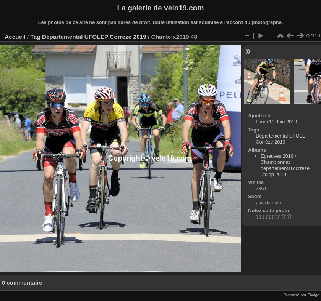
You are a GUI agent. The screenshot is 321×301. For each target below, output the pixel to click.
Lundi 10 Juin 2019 (276, 122)
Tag (35, 37)
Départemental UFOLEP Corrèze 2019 (94, 37)
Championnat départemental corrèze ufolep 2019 (285, 168)
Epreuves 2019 (277, 156)
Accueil (15, 37)
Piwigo (313, 295)
